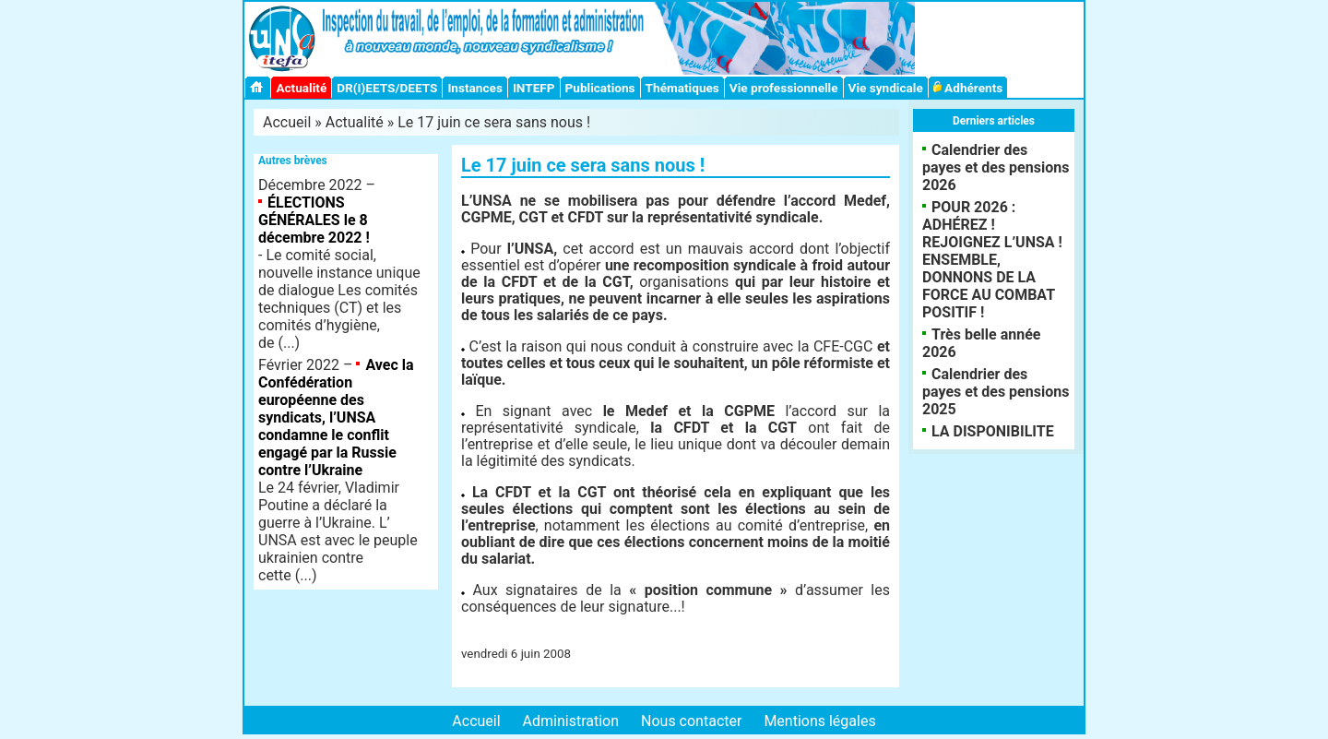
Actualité (301, 87)
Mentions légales (819, 721)
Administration (571, 721)
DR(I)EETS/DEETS (387, 87)
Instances (474, 87)
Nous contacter (691, 721)
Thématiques (682, 87)
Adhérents (968, 87)
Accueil (287, 122)
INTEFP (534, 87)
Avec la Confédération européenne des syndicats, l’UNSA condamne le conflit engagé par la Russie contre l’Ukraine (336, 417)
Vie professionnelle (783, 87)
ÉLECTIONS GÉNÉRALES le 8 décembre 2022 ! (314, 220)
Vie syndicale (885, 87)
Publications (600, 87)
